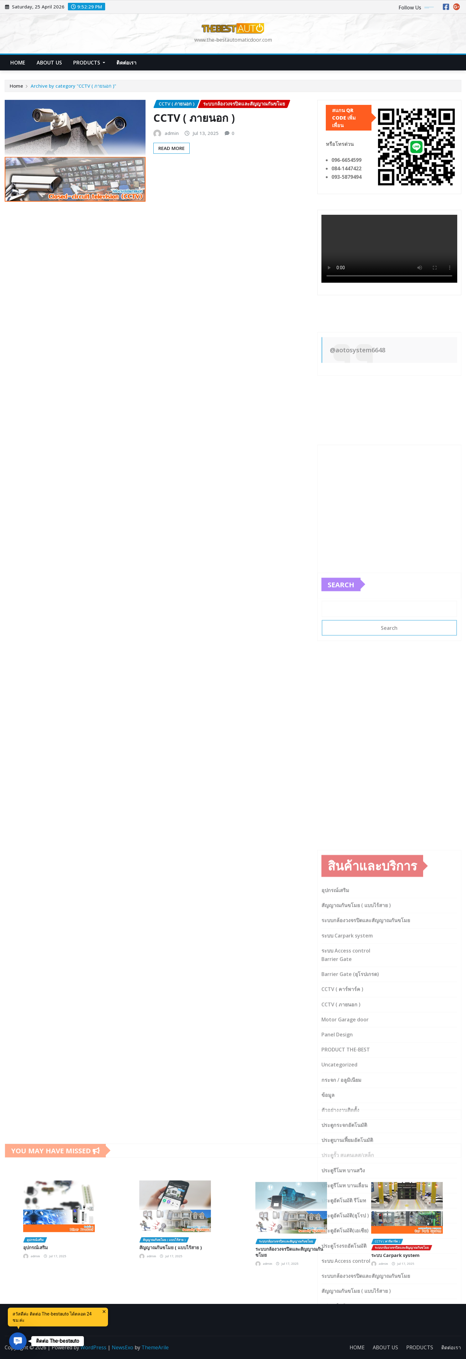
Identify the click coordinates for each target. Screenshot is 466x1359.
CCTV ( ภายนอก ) (194, 118)
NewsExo (122, 1347)
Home (16, 86)
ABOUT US (49, 62)
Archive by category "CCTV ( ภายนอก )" (73, 86)
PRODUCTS (89, 62)
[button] (17, 1341)
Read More (171, 148)
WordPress (93, 1347)
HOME (17, 62)
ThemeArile (155, 1347)
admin (172, 133)
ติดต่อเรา (126, 62)
